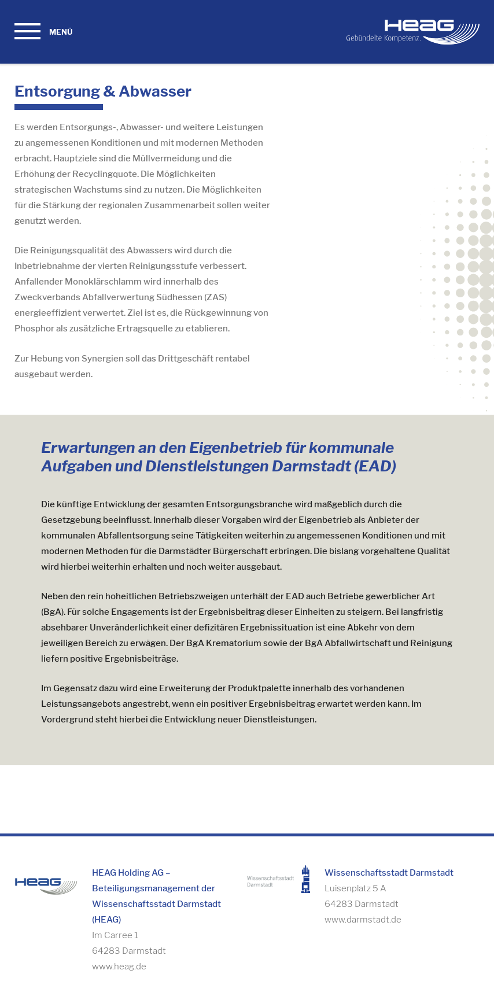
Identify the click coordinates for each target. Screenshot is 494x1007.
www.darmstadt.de (363, 919)
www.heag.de (119, 966)
